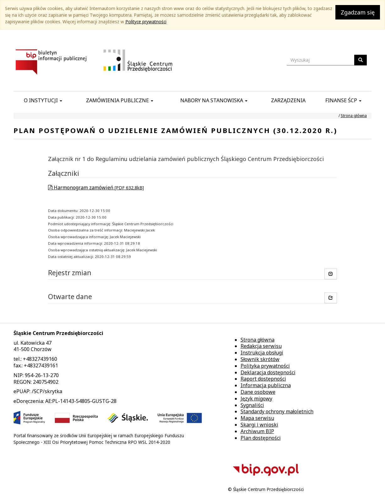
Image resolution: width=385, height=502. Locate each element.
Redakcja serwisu (261, 346)
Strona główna (354, 115)
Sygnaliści (252, 405)
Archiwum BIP (257, 431)
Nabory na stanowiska (213, 100)
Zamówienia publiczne (119, 100)
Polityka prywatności (265, 365)
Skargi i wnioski (259, 424)
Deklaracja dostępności (268, 372)
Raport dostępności (263, 378)
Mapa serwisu (257, 418)
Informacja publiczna (266, 385)
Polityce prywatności (145, 22)
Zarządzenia (288, 100)
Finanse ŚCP (343, 100)
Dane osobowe (258, 391)
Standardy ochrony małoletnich (277, 411)
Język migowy (256, 398)
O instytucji (43, 100)
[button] (330, 298)
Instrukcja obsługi (262, 352)
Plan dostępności (261, 437)
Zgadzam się (358, 12)
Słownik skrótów (260, 359)
